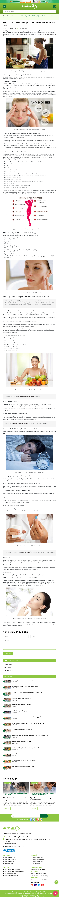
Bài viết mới (8, 677)
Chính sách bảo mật (10, 857)
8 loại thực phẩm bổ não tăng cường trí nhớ (23, 766)
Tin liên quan (10, 778)
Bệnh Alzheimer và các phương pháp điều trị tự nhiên (25, 686)
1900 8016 (7, 841)
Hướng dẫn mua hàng (37, 857)
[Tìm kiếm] (54, 11)
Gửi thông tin (8, 653)
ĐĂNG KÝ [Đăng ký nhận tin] (44, 816)
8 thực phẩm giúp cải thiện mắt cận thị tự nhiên (24, 760)
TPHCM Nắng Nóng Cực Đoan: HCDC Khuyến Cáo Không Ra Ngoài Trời (30, 735)
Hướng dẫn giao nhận (37, 861)
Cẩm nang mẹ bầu (9, 670)
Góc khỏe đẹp (7, 667)
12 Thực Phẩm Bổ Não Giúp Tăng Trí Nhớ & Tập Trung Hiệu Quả (28, 723)
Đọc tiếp (6, 808)
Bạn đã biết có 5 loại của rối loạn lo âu (21, 698)
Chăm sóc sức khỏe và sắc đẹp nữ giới (14, 871)
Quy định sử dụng (9, 863)
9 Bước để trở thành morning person (21, 754)
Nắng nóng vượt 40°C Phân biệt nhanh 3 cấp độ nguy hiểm (27, 717)
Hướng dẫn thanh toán (38, 859)
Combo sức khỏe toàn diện (11, 875)
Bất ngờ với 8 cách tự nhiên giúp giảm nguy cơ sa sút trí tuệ (27, 692)
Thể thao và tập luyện (10, 873)
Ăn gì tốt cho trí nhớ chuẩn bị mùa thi (21, 704)
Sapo (45, 892)
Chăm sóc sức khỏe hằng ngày (12, 869)
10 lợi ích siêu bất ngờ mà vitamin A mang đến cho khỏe (26, 748)
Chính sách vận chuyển (10, 859)
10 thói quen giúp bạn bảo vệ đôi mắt (21, 741)
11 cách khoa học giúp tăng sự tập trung (22, 729)
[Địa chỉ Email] (29, 816)
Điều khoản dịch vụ (37, 863)
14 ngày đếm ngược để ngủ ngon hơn (21, 711)
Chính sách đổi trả (9, 861)
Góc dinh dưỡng (8, 664)
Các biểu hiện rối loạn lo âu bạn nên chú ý (22, 680)
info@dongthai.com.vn (10, 843)
